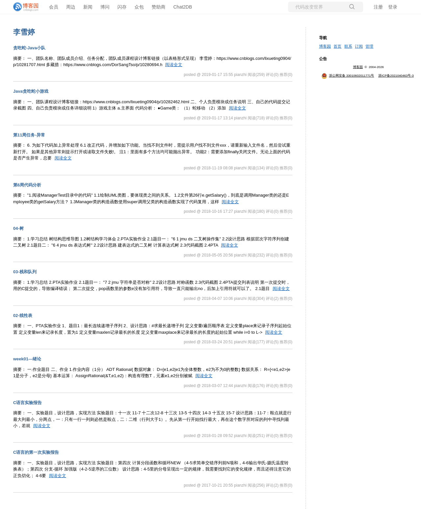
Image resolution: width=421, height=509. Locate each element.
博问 (105, 7)
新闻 (87, 7)
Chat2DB (182, 7)
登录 (392, 7)
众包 (139, 7)
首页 (337, 46)
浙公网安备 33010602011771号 (347, 75)
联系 (348, 46)
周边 (70, 7)
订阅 (359, 46)
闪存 (122, 7)
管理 (369, 46)
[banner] (26, 7)
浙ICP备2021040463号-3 (396, 75)
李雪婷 (24, 32)
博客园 (325, 46)
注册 (378, 7)
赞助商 (158, 7)
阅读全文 (173, 64)
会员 (53, 7)
